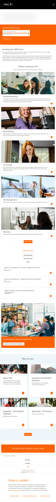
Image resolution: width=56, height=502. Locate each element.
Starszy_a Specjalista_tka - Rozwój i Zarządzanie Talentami (22, 267)
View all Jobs (28, 241)
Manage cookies (16, 490)
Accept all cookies (45, 496)
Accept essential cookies (30, 496)
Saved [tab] (28, 262)
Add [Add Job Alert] (28, 466)
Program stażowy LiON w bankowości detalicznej (19, 290)
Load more (28, 434)
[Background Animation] (28, 12)
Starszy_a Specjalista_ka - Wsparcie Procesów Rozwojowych (22, 279)
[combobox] (16, 34)
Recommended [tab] (28, 255)
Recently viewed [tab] (28, 258)
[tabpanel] (28, 282)
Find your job (6, 39)
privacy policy (23, 472)
